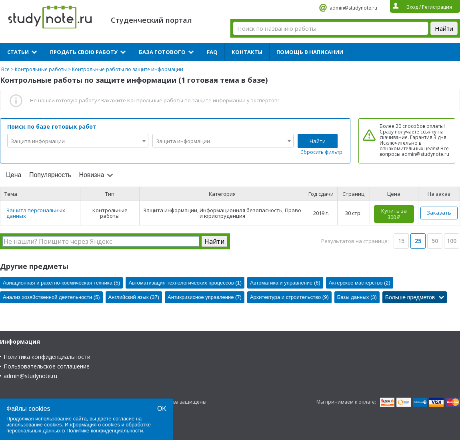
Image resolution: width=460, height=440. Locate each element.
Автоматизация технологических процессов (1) (185, 283)
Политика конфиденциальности (47, 356)
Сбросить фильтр (321, 152)
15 (401, 241)
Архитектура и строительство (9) (289, 297)
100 (451, 241)
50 (435, 241)
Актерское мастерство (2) (359, 283)
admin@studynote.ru (353, 7)
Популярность (50, 174)
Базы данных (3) (357, 297)
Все (5, 69)
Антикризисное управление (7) (205, 297)
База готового (162, 52)
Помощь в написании (309, 52)
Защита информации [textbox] (38, 141)
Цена (13, 174)
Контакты (247, 52)
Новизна (91, 174)
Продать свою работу (84, 52)
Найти (318, 141)
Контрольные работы (41, 69)
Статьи (18, 52)
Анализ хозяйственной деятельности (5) (51, 297)
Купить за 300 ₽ (394, 214)
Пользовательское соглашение (47, 366)
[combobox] (77, 140)
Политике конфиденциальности (104, 431)
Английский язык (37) (134, 297)
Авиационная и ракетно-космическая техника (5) (61, 283)
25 (418, 241)
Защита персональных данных (35, 213)
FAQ (212, 52)
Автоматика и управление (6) (285, 283)
